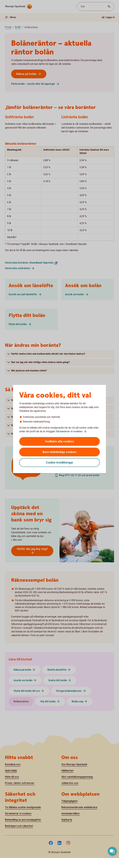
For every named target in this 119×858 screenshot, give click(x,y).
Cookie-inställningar (59, 462)
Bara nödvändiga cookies (59, 452)
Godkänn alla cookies (59, 441)
